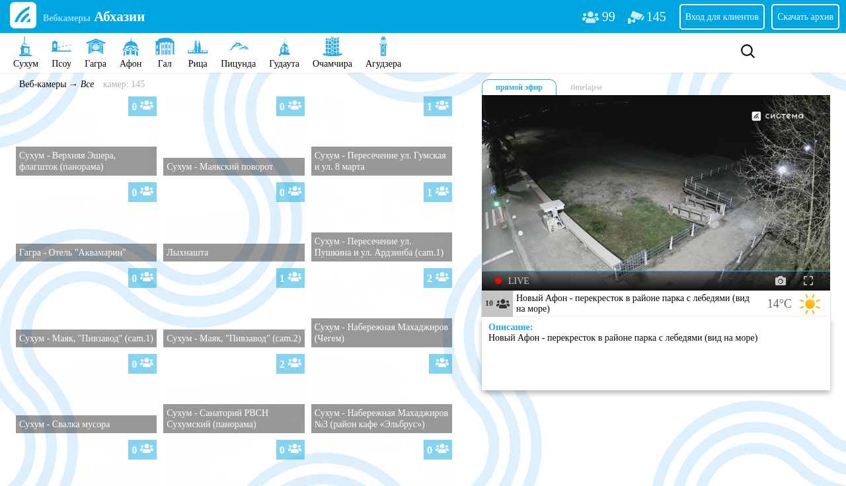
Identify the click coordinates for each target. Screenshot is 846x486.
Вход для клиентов (722, 17)
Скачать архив (805, 17)
